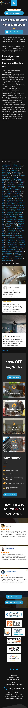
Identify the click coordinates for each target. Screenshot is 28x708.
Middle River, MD (11, 218)
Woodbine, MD (19, 256)
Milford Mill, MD (11, 219)
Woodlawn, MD (18, 258)
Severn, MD (10, 239)
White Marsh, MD (7, 256)
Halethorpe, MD (11, 202)
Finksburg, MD (6, 193)
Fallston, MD (18, 191)
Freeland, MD (16, 195)
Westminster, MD (7, 253)
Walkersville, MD (6, 251)
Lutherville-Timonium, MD (9, 214)
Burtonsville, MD (6, 179)
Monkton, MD (10, 221)
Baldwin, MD (14, 170)
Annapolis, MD (17, 167)
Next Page (5, 350)
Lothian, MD (18, 212)
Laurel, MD (20, 209)
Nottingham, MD (11, 225)
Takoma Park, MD (12, 244)
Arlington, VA (15, 168)
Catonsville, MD (11, 181)
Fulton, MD (5, 197)
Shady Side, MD (11, 241)
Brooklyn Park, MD (12, 177)
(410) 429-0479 (14, 688)
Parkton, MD (11, 228)
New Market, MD (11, 223)
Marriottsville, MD (11, 216)
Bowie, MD (15, 175)
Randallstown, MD (7, 235)
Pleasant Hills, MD (12, 234)
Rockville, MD (11, 237)
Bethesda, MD (6, 175)
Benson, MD (15, 174)
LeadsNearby (18, 698)
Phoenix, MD (10, 232)
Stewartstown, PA (12, 242)
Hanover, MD (10, 204)
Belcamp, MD (6, 174)
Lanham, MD (10, 209)
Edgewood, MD (11, 186)
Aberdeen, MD (6, 165)
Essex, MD (9, 191)
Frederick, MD (6, 195)
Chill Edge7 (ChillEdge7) (11, 571)
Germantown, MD (7, 198)
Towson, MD (10, 248)
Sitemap (13, 696)
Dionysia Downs (9, 525)
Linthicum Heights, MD (8, 211)
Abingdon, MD (17, 165)
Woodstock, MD (6, 260)
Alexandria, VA (6, 167)
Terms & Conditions (11, 694)
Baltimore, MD (6, 172)
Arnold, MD (5, 170)
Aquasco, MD (6, 168)
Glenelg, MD (10, 200)
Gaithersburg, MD (16, 197)
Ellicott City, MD (6, 189)
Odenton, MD (10, 226)
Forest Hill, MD (17, 193)
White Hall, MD (17, 255)
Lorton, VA (10, 212)
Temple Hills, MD (11, 246)
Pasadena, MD (11, 230)
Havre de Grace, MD (12, 205)
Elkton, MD (19, 188)
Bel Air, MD (17, 172)
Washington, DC (18, 251)
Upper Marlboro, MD (12, 249)
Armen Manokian (10, 548)
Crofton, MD (11, 184)
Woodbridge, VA (6, 258)
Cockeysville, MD (11, 182)
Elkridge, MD (10, 188)
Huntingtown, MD (11, 207)
